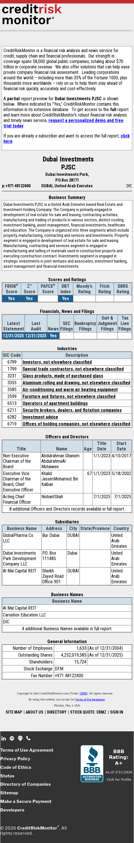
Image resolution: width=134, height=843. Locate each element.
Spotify (12, 738)
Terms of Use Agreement (90, 700)
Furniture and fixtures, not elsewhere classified (69, 396)
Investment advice (40, 417)
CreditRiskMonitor (37, 828)
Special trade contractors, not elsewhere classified (73, 369)
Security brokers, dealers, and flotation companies (72, 410)
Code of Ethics (15, 767)
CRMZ (83, 694)
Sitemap (9, 792)
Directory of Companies (25, 784)
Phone (28, 738)
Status (7, 776)
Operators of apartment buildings (55, 403)
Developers (12, 810)
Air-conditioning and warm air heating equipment (70, 389)
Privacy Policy (15, 758)
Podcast (20, 738)
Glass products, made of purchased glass (63, 376)
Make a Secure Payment (26, 801)
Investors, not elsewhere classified (57, 362)
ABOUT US (34, 712)
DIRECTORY (56, 712)
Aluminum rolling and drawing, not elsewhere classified (76, 382)
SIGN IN (116, 712)
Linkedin (4, 738)
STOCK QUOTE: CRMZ (88, 712)
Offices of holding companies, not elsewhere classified (76, 424)
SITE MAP (14, 712)
